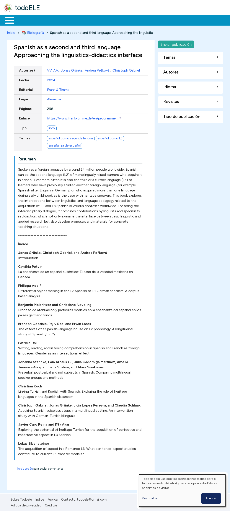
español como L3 (110, 138)
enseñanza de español (65, 145)
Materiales (24, 20)
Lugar (23, 98)
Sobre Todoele (21, 499)
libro (52, 127)
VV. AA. (53, 70)
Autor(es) (27, 70)
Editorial (26, 89)
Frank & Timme (58, 89)
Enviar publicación (176, 43)
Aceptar (211, 498)
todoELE (27, 8)
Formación (52, 20)
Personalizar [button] (150, 498)
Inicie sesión (25, 468)
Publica (52, 499)
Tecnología (129, 20)
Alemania (54, 98)
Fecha (24, 79)
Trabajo (78, 20)
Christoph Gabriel (126, 70)
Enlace (24, 118)
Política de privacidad (25, 504)
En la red (102, 20)
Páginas (25, 108)
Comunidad (158, 20)
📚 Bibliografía (33, 32)
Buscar (178, 20)
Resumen (27, 158)
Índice (39, 499)
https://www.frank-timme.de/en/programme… (84, 118)
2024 (51, 79)
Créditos (51, 504)
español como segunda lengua (71, 138)
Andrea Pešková (97, 70)
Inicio (7, 20)
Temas (24, 137)
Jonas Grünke (71, 70)
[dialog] (182, 490)
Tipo (23, 127)
